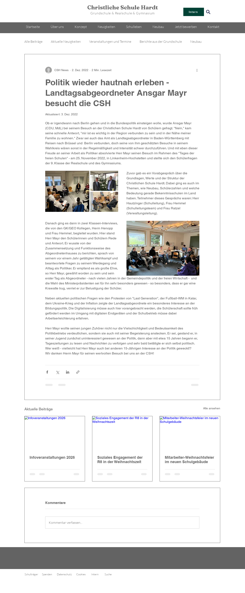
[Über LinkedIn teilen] (68, 372)
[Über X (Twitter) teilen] (57, 372)
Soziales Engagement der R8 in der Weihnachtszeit (120, 459)
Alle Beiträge (33, 41)
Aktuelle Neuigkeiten (66, 41)
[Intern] (193, 12)
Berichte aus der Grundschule (161, 41)
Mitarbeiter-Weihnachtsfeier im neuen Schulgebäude (189, 459)
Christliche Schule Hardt (122, 7)
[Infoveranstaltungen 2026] (55, 433)
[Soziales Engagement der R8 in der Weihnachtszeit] (122, 433)
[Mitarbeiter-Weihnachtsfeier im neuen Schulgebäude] (190, 433)
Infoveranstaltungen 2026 (52, 457)
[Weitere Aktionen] (196, 70)
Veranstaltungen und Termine (110, 41)
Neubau (196, 41)
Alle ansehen (211, 408)
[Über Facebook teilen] (47, 372)
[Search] (208, 12)
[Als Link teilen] (78, 372)
